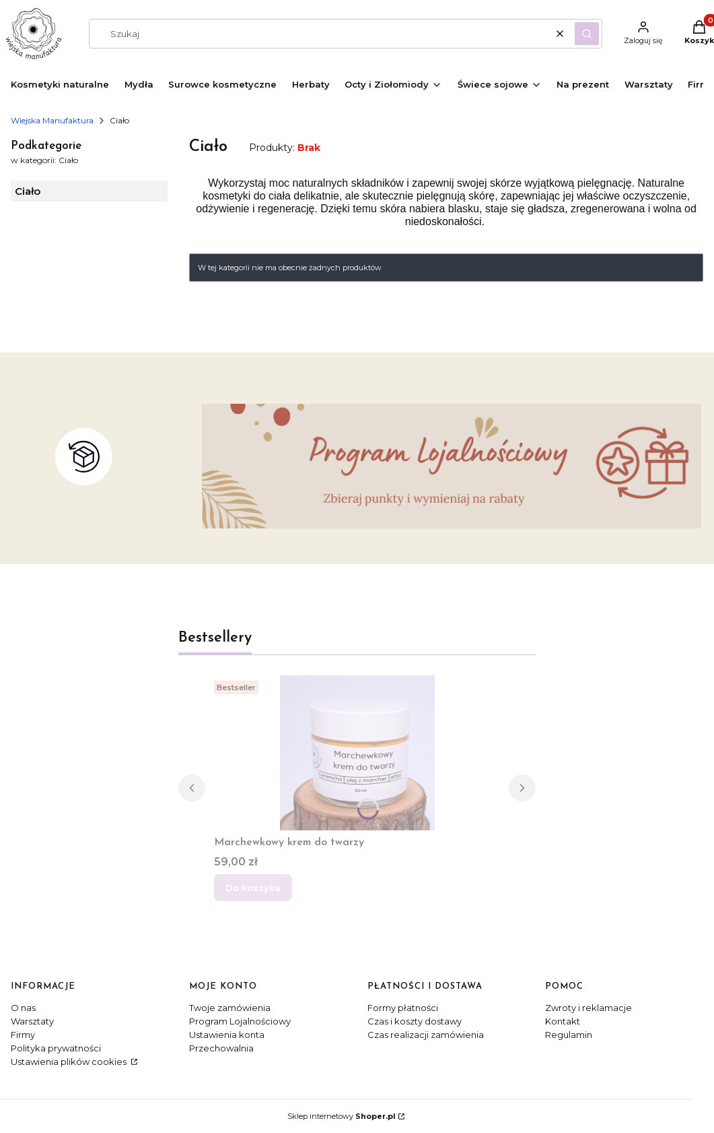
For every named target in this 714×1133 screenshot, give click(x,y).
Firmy (23, 1034)
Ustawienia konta (226, 1034)
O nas (23, 1007)
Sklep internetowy (341, 1116)
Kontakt (562, 1021)
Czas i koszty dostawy (414, 1021)
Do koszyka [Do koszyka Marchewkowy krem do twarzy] (253, 887)
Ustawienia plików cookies (70, 1061)
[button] (587, 33)
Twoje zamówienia (230, 1007)
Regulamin (568, 1034)
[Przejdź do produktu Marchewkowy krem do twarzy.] (357, 752)
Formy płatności (402, 1007)
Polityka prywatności (56, 1048)
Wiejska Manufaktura (52, 120)
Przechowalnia (221, 1048)
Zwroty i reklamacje (588, 1007)
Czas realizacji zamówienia (425, 1034)
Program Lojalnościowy (240, 1021)
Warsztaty (32, 1021)
